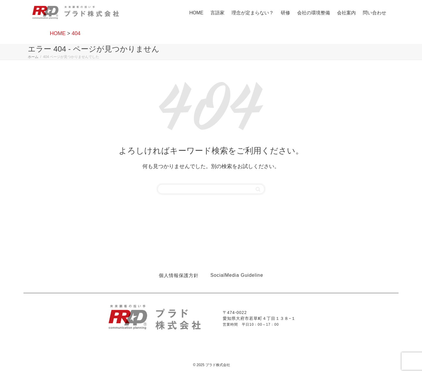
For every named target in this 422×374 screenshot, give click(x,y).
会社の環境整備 (313, 12)
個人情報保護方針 (179, 275)
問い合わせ (374, 12)
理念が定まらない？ (253, 12)
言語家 (217, 12)
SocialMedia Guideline (236, 275)
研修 (285, 12)
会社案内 (346, 12)
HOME (196, 12)
